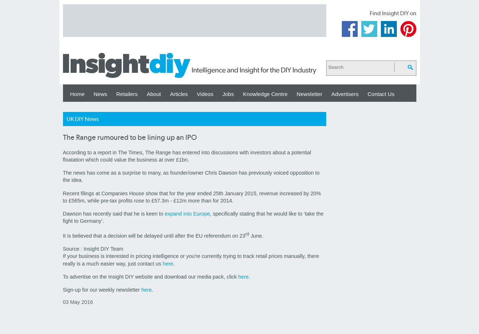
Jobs (228, 94)
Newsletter (309, 94)
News (101, 94)
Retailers (127, 94)
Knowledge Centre (265, 94)
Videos (205, 94)
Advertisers (344, 94)
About (154, 94)
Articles (179, 94)
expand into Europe (187, 214)
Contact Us (380, 94)
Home (77, 94)
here (168, 264)
